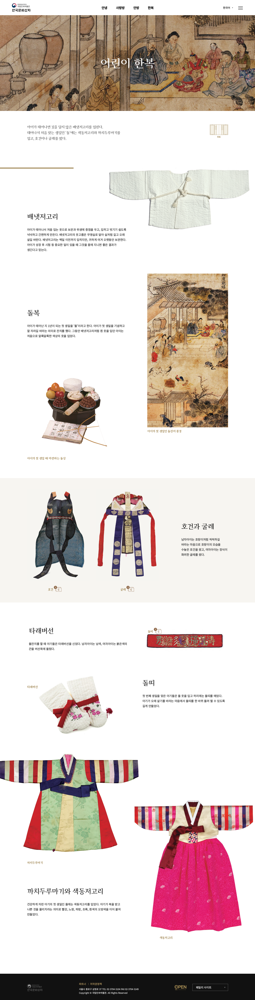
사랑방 (120, 7)
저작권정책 (96, 984)
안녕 (104, 7)
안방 (136, 7)
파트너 (82, 984)
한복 (151, 7)
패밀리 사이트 (203, 987)
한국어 (226, 7)
